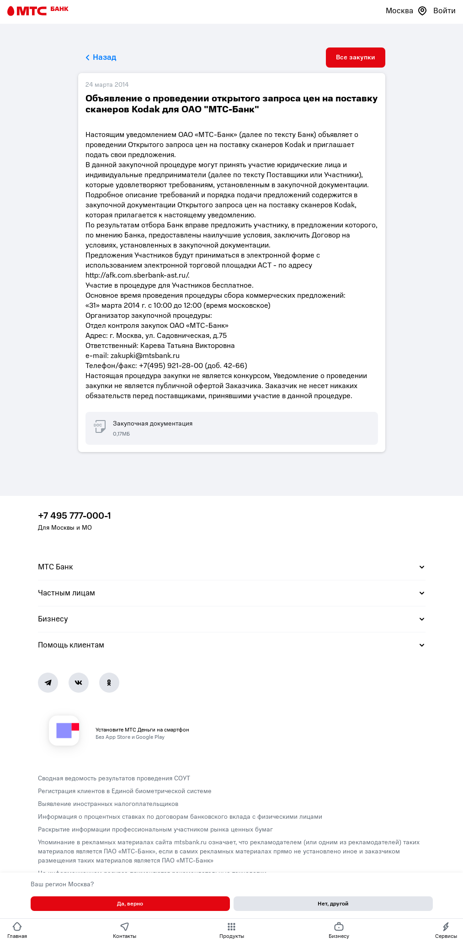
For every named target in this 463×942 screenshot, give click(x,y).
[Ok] (109, 683)
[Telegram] (48, 683)
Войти (444, 10)
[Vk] (79, 683)
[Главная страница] (38, 11)
